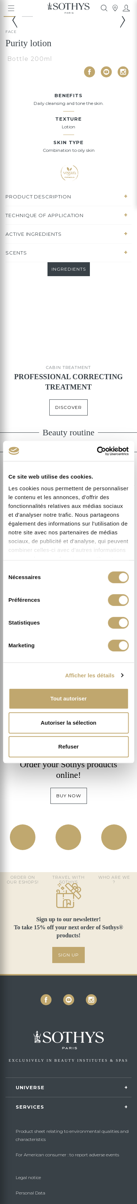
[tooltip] (104, 8)
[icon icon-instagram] (123, 71)
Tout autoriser (68, 698)
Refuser (68, 746)
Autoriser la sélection (68, 723)
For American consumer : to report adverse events (67, 1154)
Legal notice (28, 1177)
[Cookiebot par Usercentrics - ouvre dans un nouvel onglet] (97, 451)
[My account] (126, 8)
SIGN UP (68, 955)
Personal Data (30, 1193)
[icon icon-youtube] (106, 71)
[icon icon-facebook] (89, 71)
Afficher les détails (89, 675)
